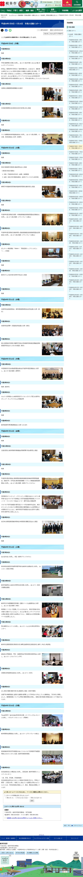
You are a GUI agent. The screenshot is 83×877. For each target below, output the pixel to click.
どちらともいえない (22, 797)
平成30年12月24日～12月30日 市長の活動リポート (76, 296)
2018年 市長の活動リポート (49, 15)
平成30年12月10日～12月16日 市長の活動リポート (76, 281)
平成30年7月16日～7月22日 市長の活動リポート (76, 152)
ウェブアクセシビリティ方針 (41, 838)
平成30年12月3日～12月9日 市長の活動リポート (76, 275)
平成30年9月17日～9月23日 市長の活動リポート (76, 203)
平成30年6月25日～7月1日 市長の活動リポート (75, 136)
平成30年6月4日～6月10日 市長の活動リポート (75, 119)
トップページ (12, 15)
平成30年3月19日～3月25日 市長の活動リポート (76, 57)
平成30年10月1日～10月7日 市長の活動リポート (76, 214)
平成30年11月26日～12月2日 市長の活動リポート (76, 269)
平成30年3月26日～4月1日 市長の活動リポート (75, 63)
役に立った (10, 797)
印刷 (45, 33)
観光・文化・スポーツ (41, 10)
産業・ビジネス (53, 10)
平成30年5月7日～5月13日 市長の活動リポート (75, 96)
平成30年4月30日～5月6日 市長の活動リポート (75, 91)
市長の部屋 (27, 15)
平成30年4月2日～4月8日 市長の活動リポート (76, 68)
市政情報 (65, 10)
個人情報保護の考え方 (25, 838)
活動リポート (35, 15)
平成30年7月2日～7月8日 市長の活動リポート (76, 141)
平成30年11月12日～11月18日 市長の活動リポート (76, 256)
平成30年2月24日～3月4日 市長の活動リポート (75, 40)
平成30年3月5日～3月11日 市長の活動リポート (75, 46)
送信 (32, 800)
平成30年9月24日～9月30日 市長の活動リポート (76, 208)
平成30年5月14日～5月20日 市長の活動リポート (76, 102)
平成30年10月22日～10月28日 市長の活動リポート (76, 235)
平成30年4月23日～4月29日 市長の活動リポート (76, 85)
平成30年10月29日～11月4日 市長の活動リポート (76, 242)
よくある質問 (77, 10)
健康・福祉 (30, 10)
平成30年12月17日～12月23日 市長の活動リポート (76, 289)
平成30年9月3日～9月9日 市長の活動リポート (76, 192)
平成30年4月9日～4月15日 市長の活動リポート (75, 74)
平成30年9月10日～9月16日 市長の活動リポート (76, 197)
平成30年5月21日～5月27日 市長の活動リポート (76, 107)
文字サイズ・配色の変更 (54, 5)
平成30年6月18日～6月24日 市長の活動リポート (76, 130)
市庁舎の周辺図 (20, 852)
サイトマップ (74, 838)
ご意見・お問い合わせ (7, 852)
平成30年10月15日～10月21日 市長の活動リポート (76, 228)
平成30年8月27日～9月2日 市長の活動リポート (75, 186)
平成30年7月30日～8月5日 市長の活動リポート (75, 163)
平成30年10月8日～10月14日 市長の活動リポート (75, 220)
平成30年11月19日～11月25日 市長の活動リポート (76, 263)
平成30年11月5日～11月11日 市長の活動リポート (75, 248)
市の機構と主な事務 (32, 852)
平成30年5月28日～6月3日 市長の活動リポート (75, 113)
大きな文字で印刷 (55, 33)
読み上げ (58, 2)
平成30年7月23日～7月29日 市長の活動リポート (76, 158)
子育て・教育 (18, 10)
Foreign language (47, 2)
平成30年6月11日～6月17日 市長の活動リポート (76, 124)
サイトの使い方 (58, 838)
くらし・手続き (5, 10)
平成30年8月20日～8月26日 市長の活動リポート (76, 180)
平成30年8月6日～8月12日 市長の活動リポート (75, 169)
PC (69, 825)
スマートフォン (78, 825)
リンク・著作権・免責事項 (8, 838)
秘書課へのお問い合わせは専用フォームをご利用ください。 (25, 818)
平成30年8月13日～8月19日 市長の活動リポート (76, 175)
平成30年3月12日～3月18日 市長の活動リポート (76, 51)
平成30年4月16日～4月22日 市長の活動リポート (76, 80)
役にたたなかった (36, 797)
